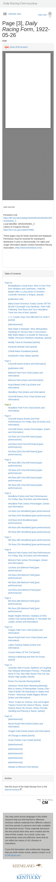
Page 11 (8, 665)
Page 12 (8, 716)
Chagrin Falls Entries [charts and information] (29, 731)
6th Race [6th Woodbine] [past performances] (29, 540)
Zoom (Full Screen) (19, 47)
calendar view (14, 14)
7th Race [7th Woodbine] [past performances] (29, 544)
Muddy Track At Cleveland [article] (24, 342)
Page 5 (8, 460)
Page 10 (8, 627)
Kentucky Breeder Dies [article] (22, 347)
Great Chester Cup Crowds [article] (24, 740)
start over (45, 15)
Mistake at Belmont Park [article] (23, 767)
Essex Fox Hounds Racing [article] (24, 681)
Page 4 (8, 416)
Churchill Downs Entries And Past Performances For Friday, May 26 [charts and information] (29, 422)
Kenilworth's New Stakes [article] (23, 356)
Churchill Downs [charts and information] (27, 364)
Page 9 (8, 598)
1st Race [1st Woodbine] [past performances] (29, 511)
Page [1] (8, 283)
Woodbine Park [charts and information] (26, 392)
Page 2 (8, 361)
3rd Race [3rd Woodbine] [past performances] (29, 515)
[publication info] (15, 299)
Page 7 (8, 537)
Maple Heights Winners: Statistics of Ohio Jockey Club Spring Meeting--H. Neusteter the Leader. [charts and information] (29, 619)
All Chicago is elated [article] (21, 735)
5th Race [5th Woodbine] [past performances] (29, 532)
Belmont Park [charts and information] (25, 380)
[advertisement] (15, 324)
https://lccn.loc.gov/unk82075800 (18, 230)
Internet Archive (13, 789)
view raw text (9, 207)
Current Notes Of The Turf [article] (24, 652)
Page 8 (8, 549)
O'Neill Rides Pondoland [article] (23, 351)
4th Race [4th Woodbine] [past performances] (29, 527)
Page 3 (8, 405)
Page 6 (8, 493)
